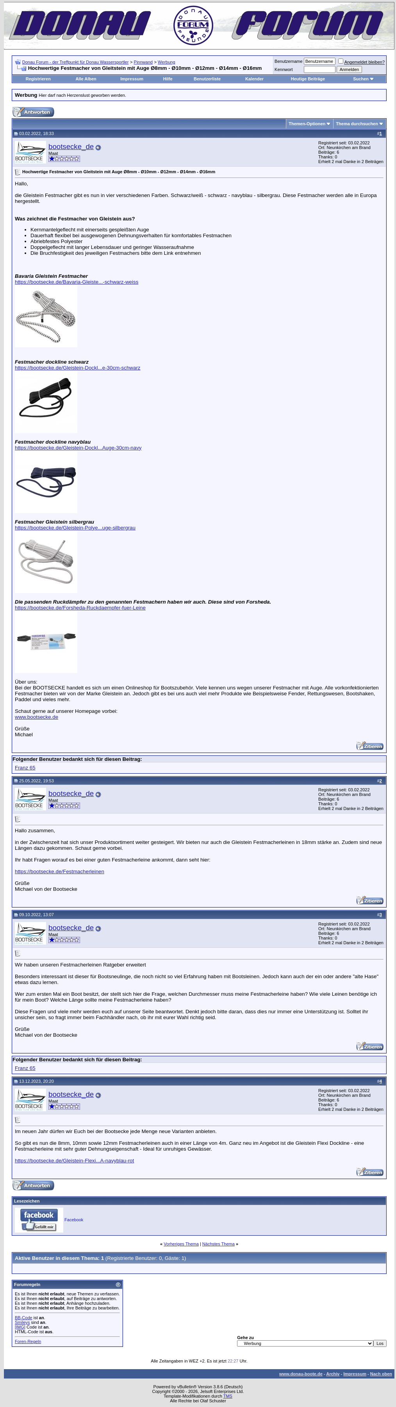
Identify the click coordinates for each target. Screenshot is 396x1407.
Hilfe (168, 78)
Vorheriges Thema (181, 1244)
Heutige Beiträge (308, 78)
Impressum (131, 78)
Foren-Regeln (28, 1341)
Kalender (254, 78)
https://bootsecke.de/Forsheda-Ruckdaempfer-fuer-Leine (80, 608)
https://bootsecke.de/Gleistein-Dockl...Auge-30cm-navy (78, 448)
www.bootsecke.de (36, 717)
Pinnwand (143, 62)
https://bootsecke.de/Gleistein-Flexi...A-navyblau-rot (74, 1161)
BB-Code (23, 1317)
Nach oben (381, 1373)
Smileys (22, 1322)
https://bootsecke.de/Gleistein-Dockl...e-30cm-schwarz (77, 368)
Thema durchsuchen (357, 123)
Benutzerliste (207, 78)
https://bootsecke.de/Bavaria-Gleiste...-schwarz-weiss (76, 282)
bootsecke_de (71, 146)
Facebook (73, 1219)
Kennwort (284, 69)
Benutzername (289, 61)
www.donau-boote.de (301, 1373)
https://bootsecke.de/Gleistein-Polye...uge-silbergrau (75, 528)
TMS (227, 1396)
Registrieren (38, 78)
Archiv (332, 1373)
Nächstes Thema (218, 1244)
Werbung (166, 62)
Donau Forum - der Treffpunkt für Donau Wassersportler (75, 62)
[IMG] (20, 1327)
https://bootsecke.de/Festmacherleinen (59, 871)
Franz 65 (25, 768)
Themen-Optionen (307, 123)
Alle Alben (85, 78)
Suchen (361, 78)
